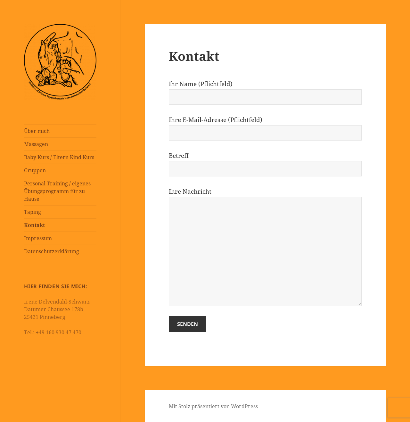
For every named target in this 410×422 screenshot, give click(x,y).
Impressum (38, 238)
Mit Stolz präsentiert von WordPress (213, 406)
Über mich (37, 130)
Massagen (36, 144)
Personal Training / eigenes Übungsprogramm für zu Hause (57, 191)
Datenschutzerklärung (51, 251)
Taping (32, 211)
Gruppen (35, 170)
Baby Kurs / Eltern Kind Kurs (59, 157)
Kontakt (34, 225)
